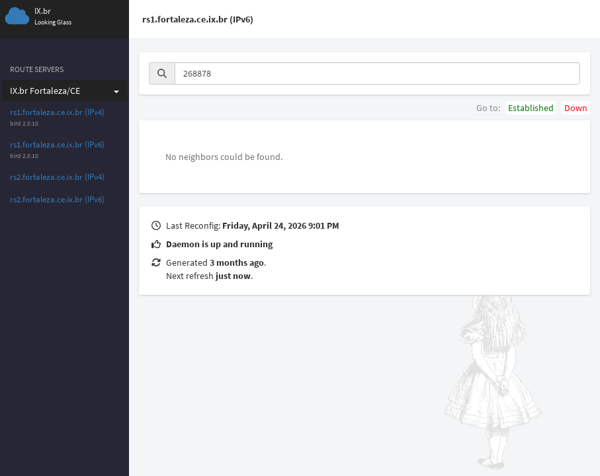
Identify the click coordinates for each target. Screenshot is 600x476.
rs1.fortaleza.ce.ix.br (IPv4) (57, 112)
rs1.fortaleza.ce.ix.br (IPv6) (57, 144)
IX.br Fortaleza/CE (64, 91)
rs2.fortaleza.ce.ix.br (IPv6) (57, 199)
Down (575, 108)
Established (531, 108)
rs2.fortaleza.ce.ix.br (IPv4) (57, 176)
